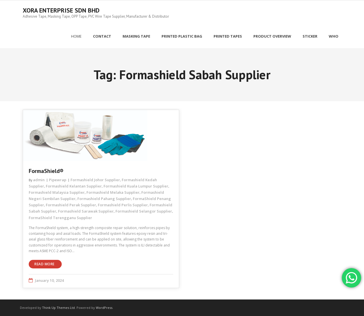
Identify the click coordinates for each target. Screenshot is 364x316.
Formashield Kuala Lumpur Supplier (136, 186)
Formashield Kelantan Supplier (74, 186)
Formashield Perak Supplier (71, 204)
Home (76, 36)
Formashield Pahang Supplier (104, 198)
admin (39, 179)
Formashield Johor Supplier (95, 179)
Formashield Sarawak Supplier (86, 211)
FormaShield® (46, 171)
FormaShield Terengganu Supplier (60, 217)
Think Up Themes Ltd (58, 307)
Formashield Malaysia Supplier (57, 192)
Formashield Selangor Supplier (143, 211)
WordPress (104, 307)
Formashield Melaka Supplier (113, 192)
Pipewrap (57, 179)
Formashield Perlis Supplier (123, 204)
